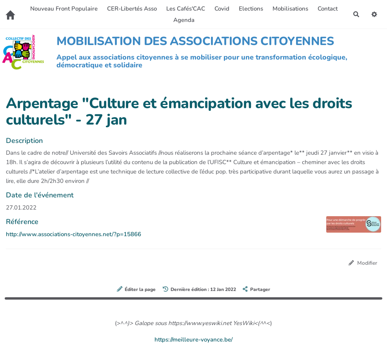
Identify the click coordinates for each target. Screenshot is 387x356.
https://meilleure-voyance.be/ (193, 339)
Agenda (183, 20)
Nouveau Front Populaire (64, 9)
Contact (328, 9)
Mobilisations (290, 9)
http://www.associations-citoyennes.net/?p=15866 (73, 234)
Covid (221, 9)
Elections (251, 9)
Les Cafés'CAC (185, 9)
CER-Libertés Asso (132, 9)
